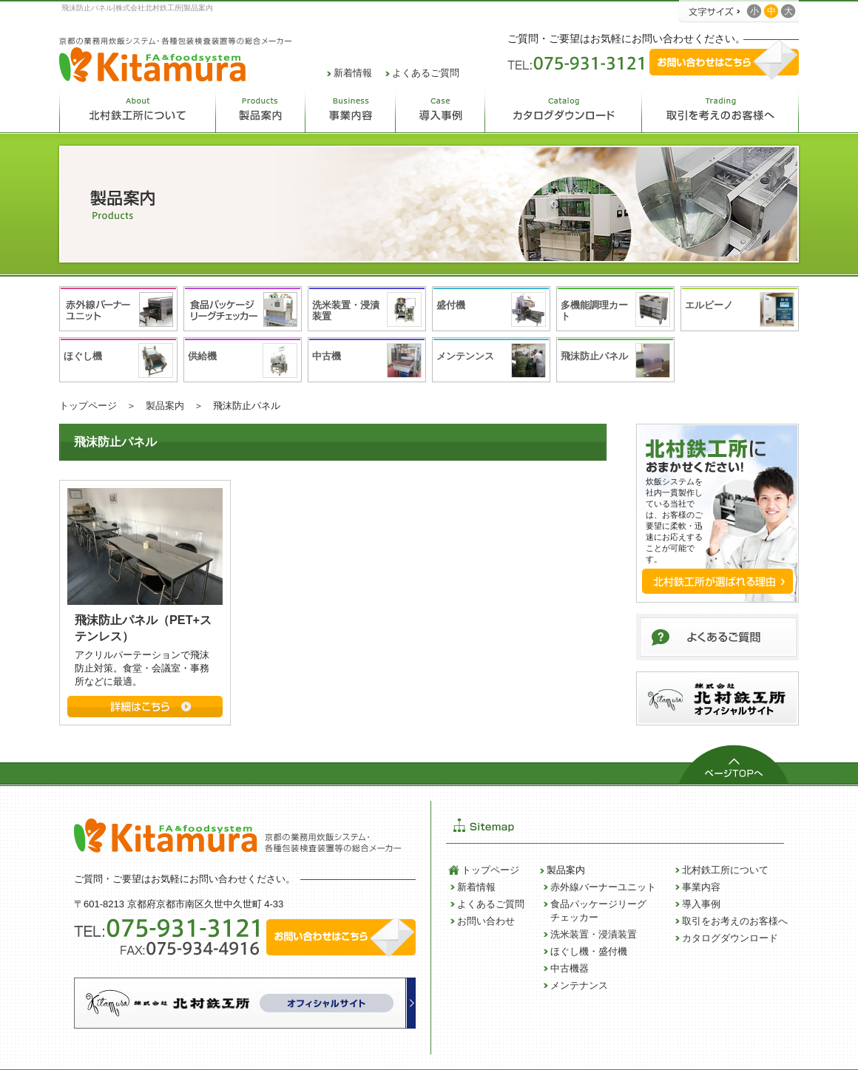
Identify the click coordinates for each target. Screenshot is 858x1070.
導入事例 (701, 904)
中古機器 (569, 968)
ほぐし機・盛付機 (588, 951)
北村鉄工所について (725, 870)
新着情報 (353, 72)
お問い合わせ (486, 921)
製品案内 (165, 405)
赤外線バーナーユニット (603, 887)
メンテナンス (579, 985)
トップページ (88, 405)
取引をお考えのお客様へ (735, 921)
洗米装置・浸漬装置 (593, 934)
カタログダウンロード (730, 938)
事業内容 (701, 887)
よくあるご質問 (425, 72)
